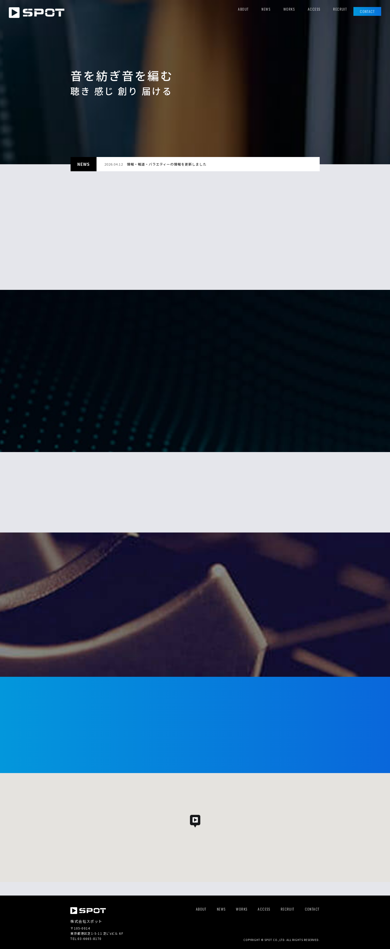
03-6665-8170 (89, 938)
